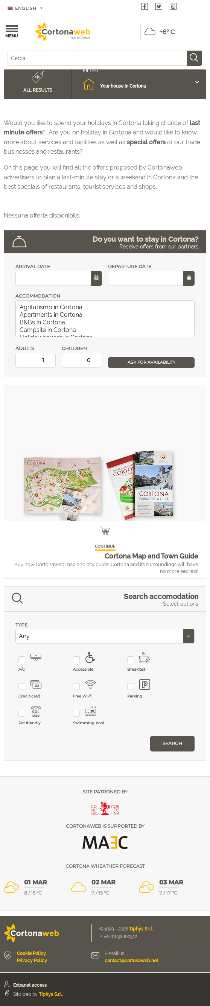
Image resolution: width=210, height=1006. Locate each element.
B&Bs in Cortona (106, 322)
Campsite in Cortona (106, 330)
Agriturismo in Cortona (106, 307)
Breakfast (143, 662)
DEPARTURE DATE (151, 275)
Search (172, 743)
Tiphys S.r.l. (141, 929)
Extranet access (30, 985)
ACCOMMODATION (37, 296)
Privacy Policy (32, 960)
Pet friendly (34, 715)
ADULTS (35, 357)
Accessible (89, 662)
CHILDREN (82, 357)
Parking (143, 689)
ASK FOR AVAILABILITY (151, 362)
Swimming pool (89, 715)
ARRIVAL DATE (58, 275)
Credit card (34, 689)
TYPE (21, 625)
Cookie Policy (31, 953)
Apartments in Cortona (106, 315)
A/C (34, 662)
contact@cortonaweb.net (131, 960)
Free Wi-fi (89, 689)
